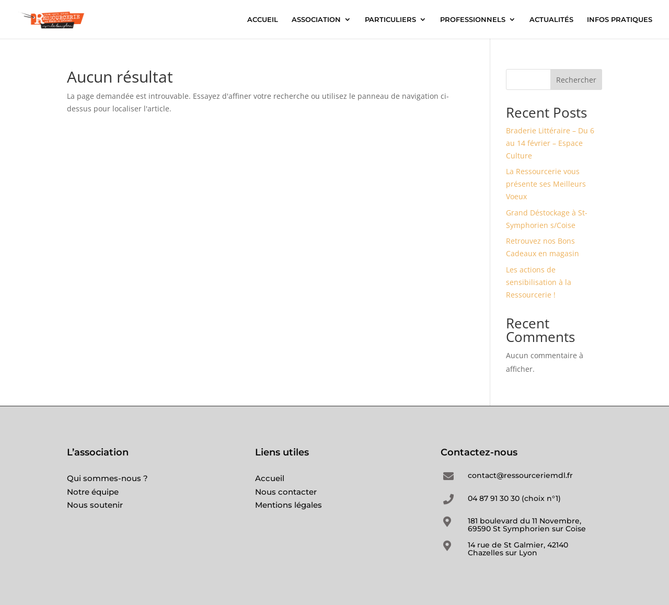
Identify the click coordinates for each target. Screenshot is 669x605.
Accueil (269, 478)
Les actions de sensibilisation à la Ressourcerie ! (538, 282)
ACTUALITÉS (551, 20)
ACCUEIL (262, 20)
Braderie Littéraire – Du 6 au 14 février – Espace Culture (550, 143)
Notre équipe (93, 492)
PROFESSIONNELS (472, 20)
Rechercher (576, 80)
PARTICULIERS (390, 20)
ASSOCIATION (316, 20)
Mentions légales (288, 505)
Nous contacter (286, 492)
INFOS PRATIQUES (619, 20)
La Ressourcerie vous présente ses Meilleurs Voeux (546, 183)
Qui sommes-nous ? (107, 478)
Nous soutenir (95, 505)
